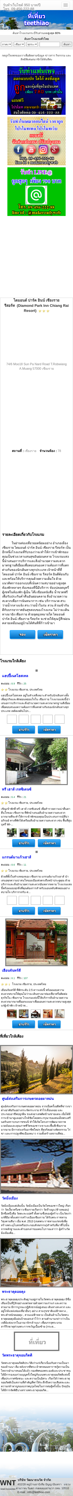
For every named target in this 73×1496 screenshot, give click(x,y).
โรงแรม (22, 689)
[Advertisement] (36, 257)
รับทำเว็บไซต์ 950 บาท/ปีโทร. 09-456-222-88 (21, 6)
